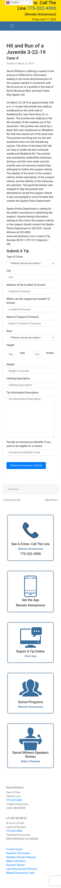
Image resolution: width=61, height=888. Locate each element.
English (12, 3)
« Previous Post (11, 500)
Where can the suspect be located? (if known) (28, 300)
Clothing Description (18, 378)
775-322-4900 (41, 8)
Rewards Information (18, 853)
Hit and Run (13, 489)
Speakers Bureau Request (21, 857)
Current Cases (14, 849)
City (9, 270)
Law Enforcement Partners (21, 868)
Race (9, 331)
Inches (50, 353)
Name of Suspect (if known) (23, 316)
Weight (10, 364)
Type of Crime (15, 256)
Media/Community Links (20, 872)
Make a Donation (16, 861)
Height (10, 345)
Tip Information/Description (23, 392)
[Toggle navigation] (12, 26)
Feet (22, 353)
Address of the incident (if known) (26, 284)
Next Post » (52, 500)
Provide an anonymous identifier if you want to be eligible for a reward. (29, 444)
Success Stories (15, 865)
